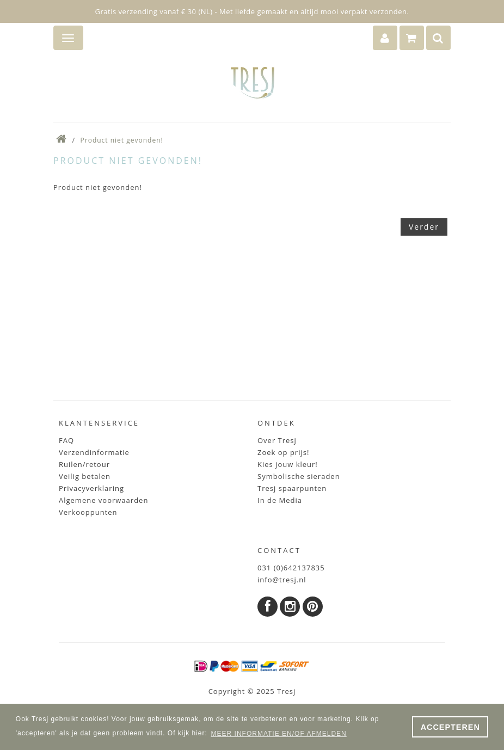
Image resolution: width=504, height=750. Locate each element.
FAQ (66, 440)
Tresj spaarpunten (292, 488)
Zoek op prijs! (283, 452)
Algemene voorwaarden (103, 500)
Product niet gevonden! (122, 140)
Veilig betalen (84, 476)
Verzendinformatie (94, 452)
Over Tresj (277, 440)
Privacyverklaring (91, 488)
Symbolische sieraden (298, 476)
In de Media (279, 500)
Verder (424, 227)
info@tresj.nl (281, 580)
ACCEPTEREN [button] (450, 727)
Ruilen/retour (84, 464)
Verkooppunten (88, 512)
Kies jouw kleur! (287, 464)
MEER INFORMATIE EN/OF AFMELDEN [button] (279, 733)
